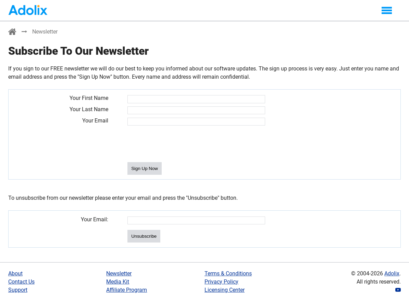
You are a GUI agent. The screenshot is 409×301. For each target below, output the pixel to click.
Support (17, 290)
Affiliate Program (126, 290)
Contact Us (21, 281)
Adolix (391, 273)
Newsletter (119, 273)
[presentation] (179, 144)
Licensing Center (224, 290)
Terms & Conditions (228, 273)
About (15, 273)
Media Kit (117, 281)
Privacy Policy (221, 281)
